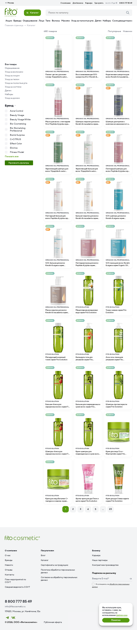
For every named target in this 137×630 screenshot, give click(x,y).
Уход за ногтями (13, 87)
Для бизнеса (78, 3)
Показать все (11, 156)
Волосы (56, 20)
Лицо (41, 20)
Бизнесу (96, 550)
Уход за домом (12, 98)
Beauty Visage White (20, 119)
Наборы (107, 20)
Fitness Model (17, 152)
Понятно (115, 620)
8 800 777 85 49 (125, 3)
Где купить (98, 3)
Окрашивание (30, 20)
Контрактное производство (105, 565)
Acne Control (16, 111)
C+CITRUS (15, 139)
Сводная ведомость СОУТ (17, 587)
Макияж (65, 20)
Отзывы (8, 570)
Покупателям (47, 550)
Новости (9, 565)
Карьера (88, 3)
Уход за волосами (14, 72)
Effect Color (16, 143)
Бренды (17, 20)
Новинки (127, 31)
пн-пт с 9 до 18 (111, 3)
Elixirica (14, 148)
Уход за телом (12, 79)
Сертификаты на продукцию (54, 565)
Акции (8, 20)
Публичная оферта (53, 622)
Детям (98, 20)
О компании (65, 3)
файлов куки (121, 615)
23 (110, 509)
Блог (43, 555)
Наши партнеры (100, 560)
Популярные (114, 31)
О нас (7, 555)
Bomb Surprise (17, 135)
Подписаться (130, 578)
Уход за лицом (12, 75)
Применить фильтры (19, 163)
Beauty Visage (17, 115)
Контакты (9, 574)
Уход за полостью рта (82, 20)
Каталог (45, 560)
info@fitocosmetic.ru (15, 606)
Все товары (11, 64)
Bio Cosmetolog (18, 123)
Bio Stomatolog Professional (17, 129)
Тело (47, 20)
